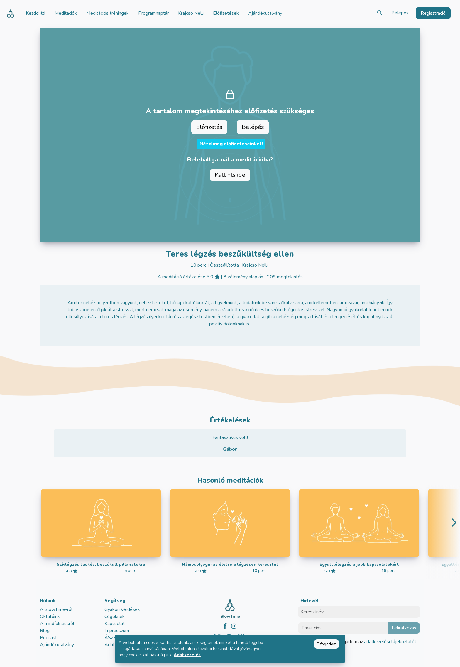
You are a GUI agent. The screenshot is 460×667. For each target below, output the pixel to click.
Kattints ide (230, 175)
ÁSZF (110, 637)
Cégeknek (114, 616)
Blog (45, 630)
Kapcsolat (114, 623)
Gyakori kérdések (122, 609)
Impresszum (116, 630)
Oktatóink (50, 616)
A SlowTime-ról (56, 609)
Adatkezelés (187, 655)
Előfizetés (209, 127)
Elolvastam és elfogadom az (360, 642)
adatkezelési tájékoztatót (389, 642)
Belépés (400, 13)
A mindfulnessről (57, 623)
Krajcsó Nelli (255, 265)
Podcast (48, 637)
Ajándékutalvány (57, 644)
